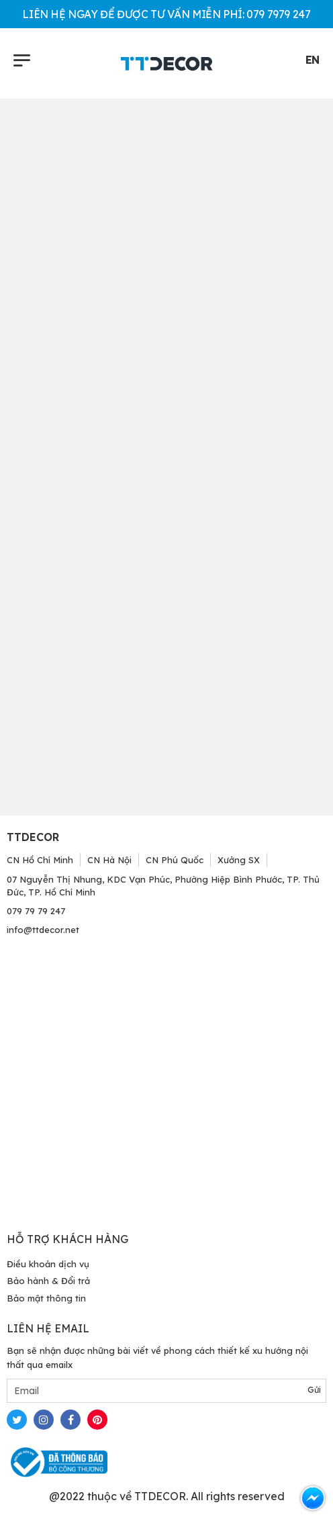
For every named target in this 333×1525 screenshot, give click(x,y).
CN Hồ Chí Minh (40, 859)
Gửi (314, 1390)
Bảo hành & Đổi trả (48, 1280)
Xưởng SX (239, 859)
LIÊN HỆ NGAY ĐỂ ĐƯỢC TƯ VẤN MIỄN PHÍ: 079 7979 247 (166, 14)
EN (312, 59)
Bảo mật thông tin (46, 1298)
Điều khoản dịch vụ (48, 1264)
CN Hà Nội (109, 859)
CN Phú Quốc (174, 859)
